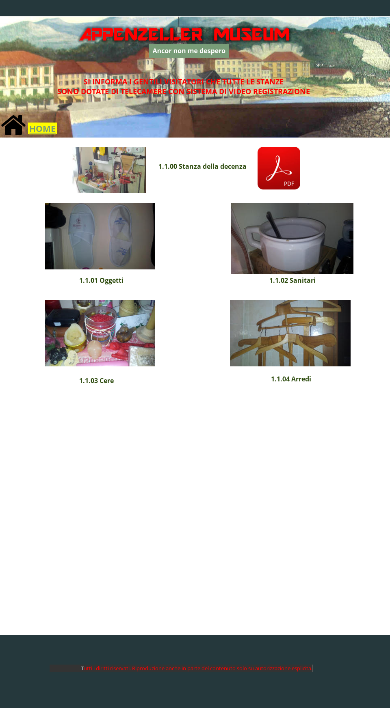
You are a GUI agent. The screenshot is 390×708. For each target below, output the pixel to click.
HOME (42, 128)
